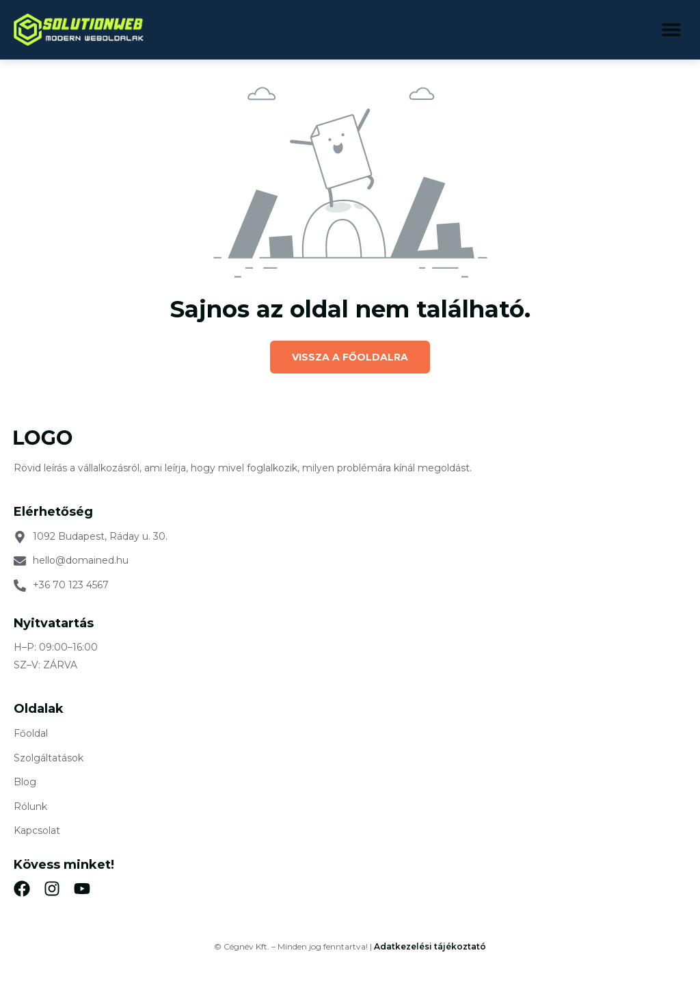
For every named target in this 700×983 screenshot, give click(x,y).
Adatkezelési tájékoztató (430, 946)
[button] (671, 29)
